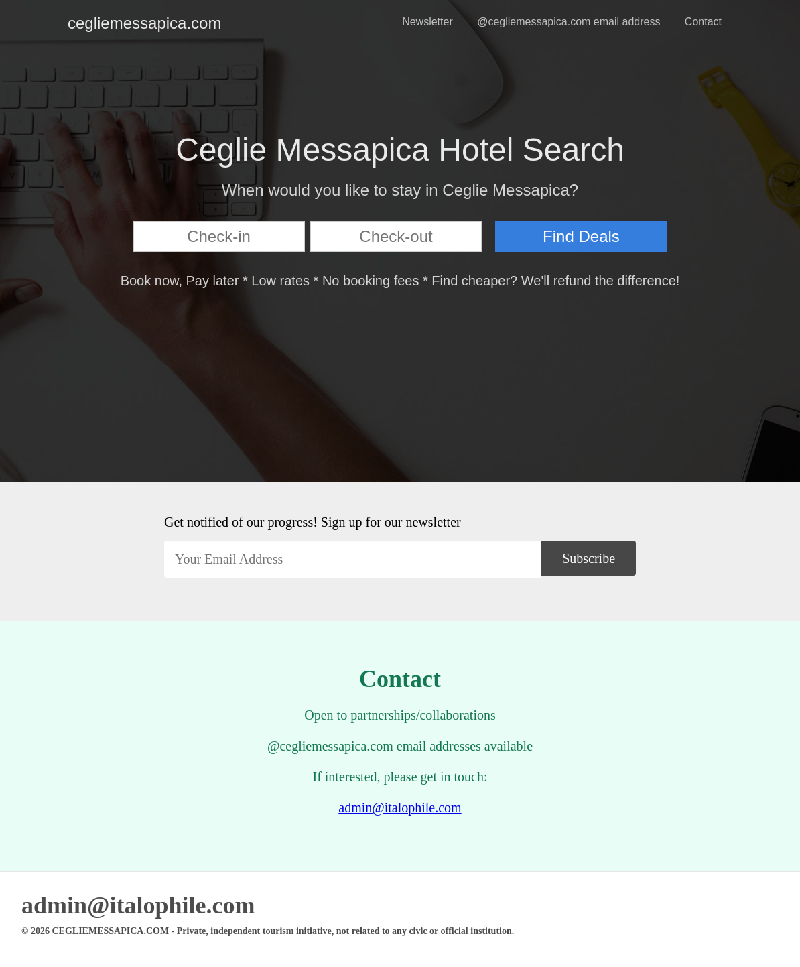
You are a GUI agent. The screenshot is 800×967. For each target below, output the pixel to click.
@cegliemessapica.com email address (568, 21)
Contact (703, 21)
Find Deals (581, 236)
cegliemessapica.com (78, 23)
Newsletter (427, 21)
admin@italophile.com (399, 807)
